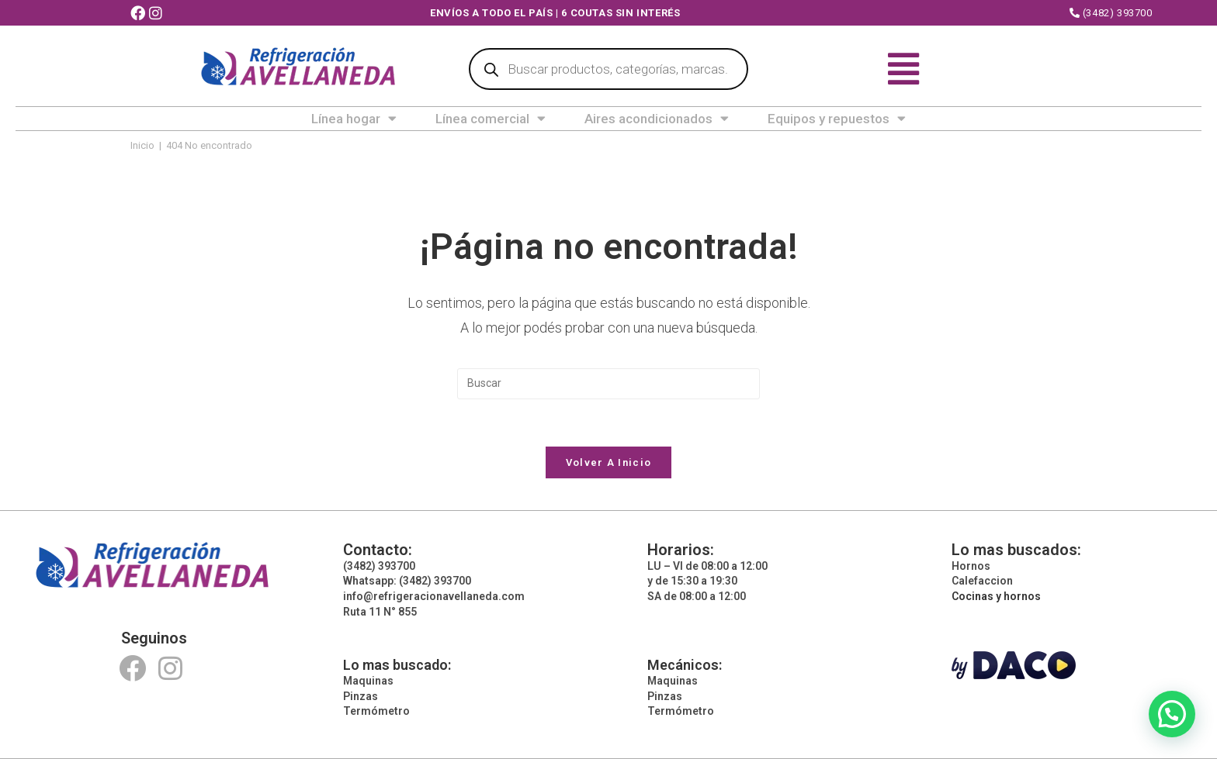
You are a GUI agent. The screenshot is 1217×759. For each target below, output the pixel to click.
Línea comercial (490, 118)
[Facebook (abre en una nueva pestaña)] (139, 13)
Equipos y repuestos (837, 118)
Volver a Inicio (609, 462)
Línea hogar (354, 118)
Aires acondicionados (656, 118)
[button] (1172, 714)
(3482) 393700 (1111, 13)
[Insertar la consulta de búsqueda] (608, 383)
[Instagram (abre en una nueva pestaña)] (157, 13)
